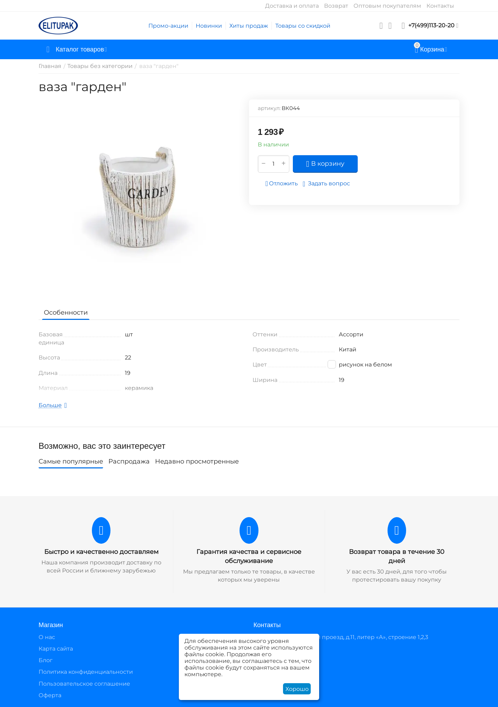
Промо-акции (168, 25)
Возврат (336, 5)
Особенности (66, 312)
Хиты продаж (248, 25)
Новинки (209, 25)
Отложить (281, 183)
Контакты (440, 5)
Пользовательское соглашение (84, 683)
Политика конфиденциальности (86, 671)
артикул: (269, 108)
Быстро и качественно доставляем (101, 552)
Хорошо (297, 689)
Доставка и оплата (292, 5)
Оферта (50, 695)
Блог (46, 660)
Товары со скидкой (302, 25)
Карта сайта (56, 648)
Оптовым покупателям (387, 5)
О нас (47, 637)
